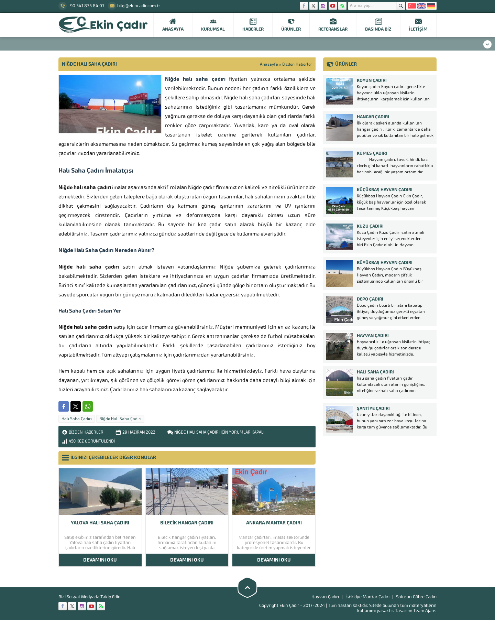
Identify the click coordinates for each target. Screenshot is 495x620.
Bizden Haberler (297, 64)
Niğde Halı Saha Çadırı (120, 418)
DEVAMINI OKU (100, 560)
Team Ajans (425, 610)
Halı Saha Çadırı (77, 418)
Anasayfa (269, 64)
